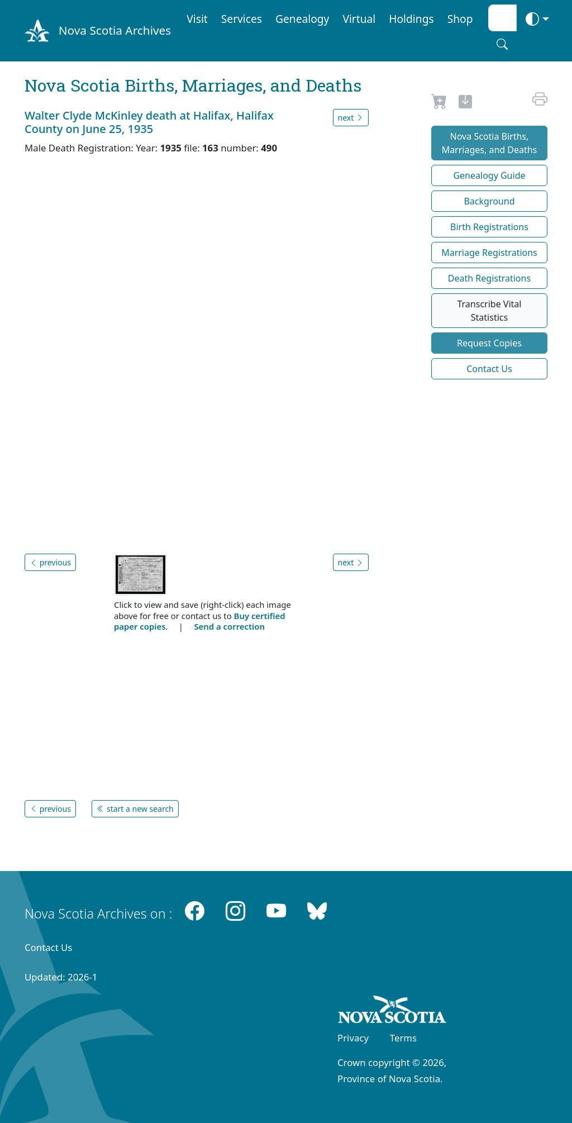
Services (241, 18)
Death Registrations (489, 278)
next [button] (351, 117)
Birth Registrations (489, 227)
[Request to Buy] (439, 103)
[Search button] (502, 44)
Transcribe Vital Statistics (489, 310)
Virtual (358, 18)
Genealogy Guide (489, 175)
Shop (460, 18)
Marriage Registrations (489, 252)
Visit (197, 18)
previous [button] (50, 562)
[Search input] (502, 17)
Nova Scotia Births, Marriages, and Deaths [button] (489, 143)
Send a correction (229, 626)
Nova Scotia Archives (115, 30)
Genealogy (302, 18)
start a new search (135, 808)
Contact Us (489, 369)
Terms (403, 1037)
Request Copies (489, 343)
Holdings (411, 18)
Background (489, 201)
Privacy (353, 1037)
